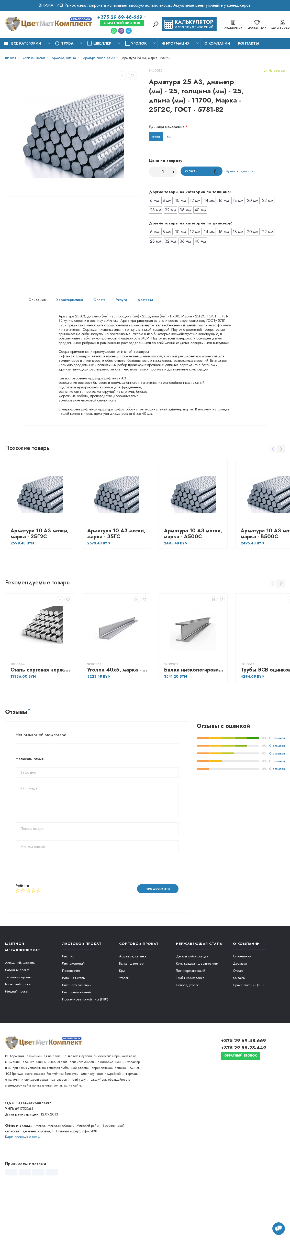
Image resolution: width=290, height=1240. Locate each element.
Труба (67, 43)
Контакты (248, 43)
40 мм (200, 211)
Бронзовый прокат (18, 1029)
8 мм (167, 201)
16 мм (223, 201)
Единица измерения (166, 126)
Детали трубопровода (192, 1001)
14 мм (209, 201)
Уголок (139, 43)
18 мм (238, 201)
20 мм (252, 201)
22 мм (267, 201)
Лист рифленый (73, 1008)
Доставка (145, 300)
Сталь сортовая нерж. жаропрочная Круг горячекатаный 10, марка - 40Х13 (40, 714)
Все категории (22, 43)
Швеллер (102, 43)
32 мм (170, 211)
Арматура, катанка (132, 1001)
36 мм (185, 211)
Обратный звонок (122, 23)
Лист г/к (68, 1001)
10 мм (180, 201)
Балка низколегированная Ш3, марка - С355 (194, 714)
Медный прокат (16, 1036)
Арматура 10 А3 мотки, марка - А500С (193, 578)
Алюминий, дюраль (20, 1007)
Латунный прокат (17, 1014)
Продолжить (155, 933)
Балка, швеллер (131, 1008)
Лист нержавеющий (76, 1029)
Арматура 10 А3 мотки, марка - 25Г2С (39, 578)
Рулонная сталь (73, 1022)
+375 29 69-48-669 (119, 17)
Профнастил (71, 1015)
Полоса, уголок (187, 1029)
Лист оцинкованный (76, 1037)
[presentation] (54, 913)
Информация (175, 43)
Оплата (99, 300)
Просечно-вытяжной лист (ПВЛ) (85, 1044)
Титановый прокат (18, 1021)
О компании (217, 43)
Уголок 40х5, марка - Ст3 (117, 714)
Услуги (121, 300)
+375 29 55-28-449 (243, 1092)
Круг (122, 1015)
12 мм (195, 201)
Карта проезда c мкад (22, 1181)
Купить (201, 172)
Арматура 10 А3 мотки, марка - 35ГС (116, 578)
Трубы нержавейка (190, 1022)
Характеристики (69, 300)
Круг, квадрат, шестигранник (197, 1008)
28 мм (155, 211)
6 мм (154, 201)
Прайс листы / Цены (248, 1029)
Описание (37, 300)
